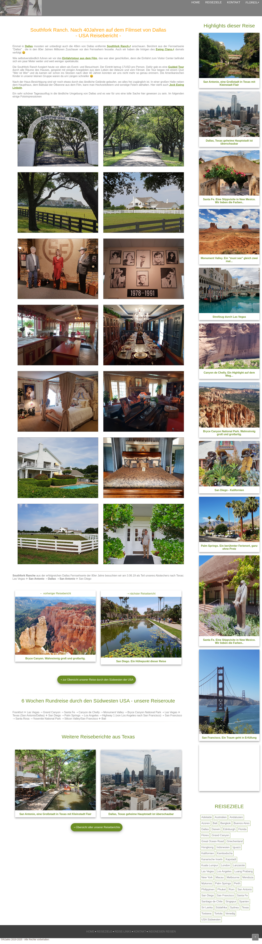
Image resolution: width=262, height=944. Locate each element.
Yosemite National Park (47, 718)
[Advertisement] (229, 767)
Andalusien (236, 817)
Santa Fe (69, 712)
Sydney (234, 907)
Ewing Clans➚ (165, 49)
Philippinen (207, 889)
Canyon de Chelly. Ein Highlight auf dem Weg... (229, 374)
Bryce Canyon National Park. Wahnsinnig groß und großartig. (229, 433)
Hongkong (207, 847)
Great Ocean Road (212, 841)
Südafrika (221, 907)
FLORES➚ (252, 2)
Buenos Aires (241, 823)
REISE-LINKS (123, 931)
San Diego (54, 715)
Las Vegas (33, 712)
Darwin (216, 829)
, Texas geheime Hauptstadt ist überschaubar (141, 814)
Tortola (218, 913)
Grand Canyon (51, 712)
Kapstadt (231, 859)
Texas (245, 907)
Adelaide (206, 817)
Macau (220, 877)
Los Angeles (91, 715)
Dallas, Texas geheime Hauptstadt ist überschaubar (229, 142)
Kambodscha (225, 853)
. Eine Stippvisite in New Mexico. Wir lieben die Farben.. (229, 641)
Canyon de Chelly (89, 712)
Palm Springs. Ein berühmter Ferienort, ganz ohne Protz (229, 547)
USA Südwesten (211, 919)
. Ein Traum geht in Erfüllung (229, 737)
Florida (242, 829)
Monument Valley (113, 712)
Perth (237, 883)
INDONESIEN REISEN (162, 931)
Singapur (230, 901)
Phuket (221, 889)
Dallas (29, 46)
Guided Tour (176, 67)
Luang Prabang (243, 871)
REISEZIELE (213, 2)
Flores (205, 835)
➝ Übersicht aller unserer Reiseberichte (96, 827)
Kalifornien (207, 853)
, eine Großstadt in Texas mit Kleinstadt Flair (55, 814)
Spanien (244, 901)
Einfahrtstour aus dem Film (79, 58)
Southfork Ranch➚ (119, 46)
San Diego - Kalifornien (229, 490)
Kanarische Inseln (212, 859)
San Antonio (244, 889)
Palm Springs (72, 715)
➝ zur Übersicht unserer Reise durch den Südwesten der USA (96, 679)
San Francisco (173, 715)
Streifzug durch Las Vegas (229, 316)
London (225, 865)
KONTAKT (233, 2)
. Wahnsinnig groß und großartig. (55, 658)
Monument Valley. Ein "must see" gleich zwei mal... (229, 260)
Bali (215, 823)
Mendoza (247, 877)
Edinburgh (229, 829)
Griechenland (235, 841)
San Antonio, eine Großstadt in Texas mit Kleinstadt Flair (229, 83)
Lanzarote (239, 865)
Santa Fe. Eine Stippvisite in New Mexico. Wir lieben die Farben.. (229, 201)
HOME (195, 2)
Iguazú (237, 847)
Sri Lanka (207, 907)
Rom (231, 889)
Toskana (206, 913)
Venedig (230, 913)
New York (207, 877)
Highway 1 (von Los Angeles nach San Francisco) (131, 715)
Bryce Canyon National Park (144, 712)
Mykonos (206, 883)
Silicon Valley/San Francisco (81, 718)
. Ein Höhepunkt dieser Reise (141, 661)
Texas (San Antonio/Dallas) (29, 715)
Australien (221, 817)
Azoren (205, 823)
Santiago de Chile (211, 901)
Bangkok (225, 823)
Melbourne (233, 877)
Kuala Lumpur (209, 865)
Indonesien (223, 847)
